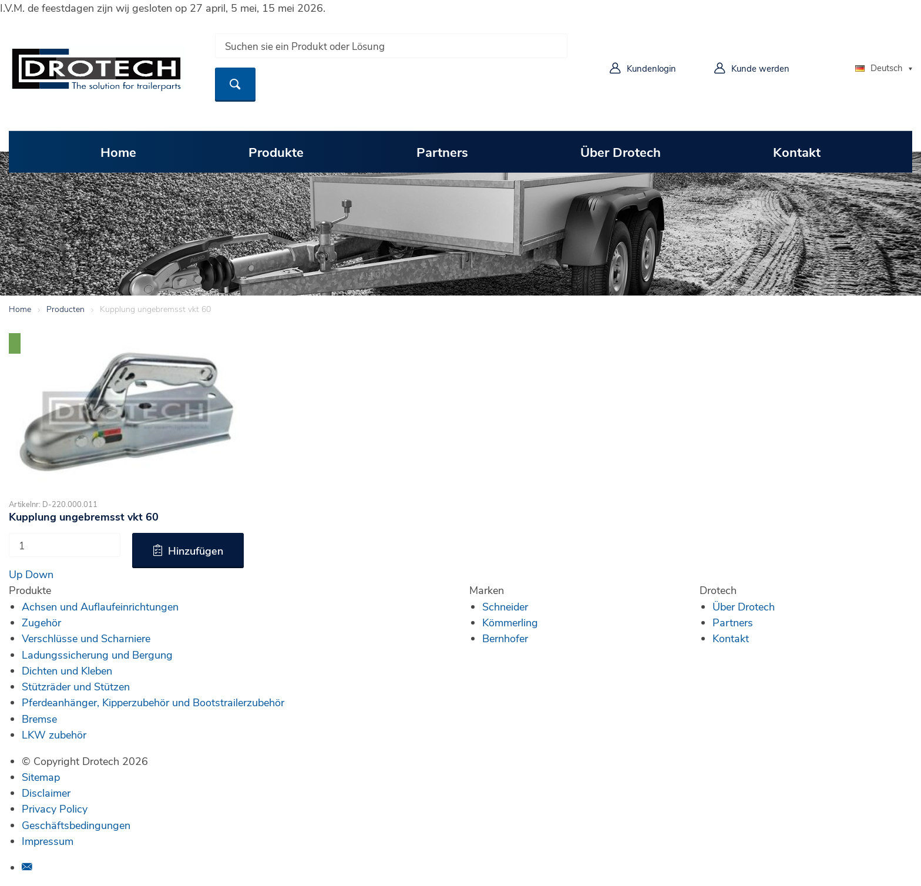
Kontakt (797, 151)
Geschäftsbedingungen (76, 825)
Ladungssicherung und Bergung (97, 654)
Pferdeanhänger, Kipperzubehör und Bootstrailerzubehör (153, 702)
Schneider (505, 606)
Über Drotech (620, 151)
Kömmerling (510, 622)
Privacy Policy (55, 808)
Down (39, 574)
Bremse (39, 719)
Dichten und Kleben (67, 670)
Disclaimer (46, 793)
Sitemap (41, 777)
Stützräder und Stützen (76, 686)
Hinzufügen (195, 550)
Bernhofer (505, 638)
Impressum (47, 841)
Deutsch (879, 67)
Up (15, 574)
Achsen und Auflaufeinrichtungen (100, 606)
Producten (65, 308)
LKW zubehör (54, 734)
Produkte (276, 151)
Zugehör (41, 622)
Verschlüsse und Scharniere (86, 638)
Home (118, 151)
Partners (442, 151)
